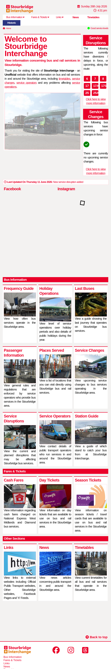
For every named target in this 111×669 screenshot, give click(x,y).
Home (8, 28)
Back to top (97, 637)
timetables (64, 78)
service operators (26, 82)
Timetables (93, 17)
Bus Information (15, 17)
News (76, 17)
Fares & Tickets (40, 17)
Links (59, 17)
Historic (11, 22)
